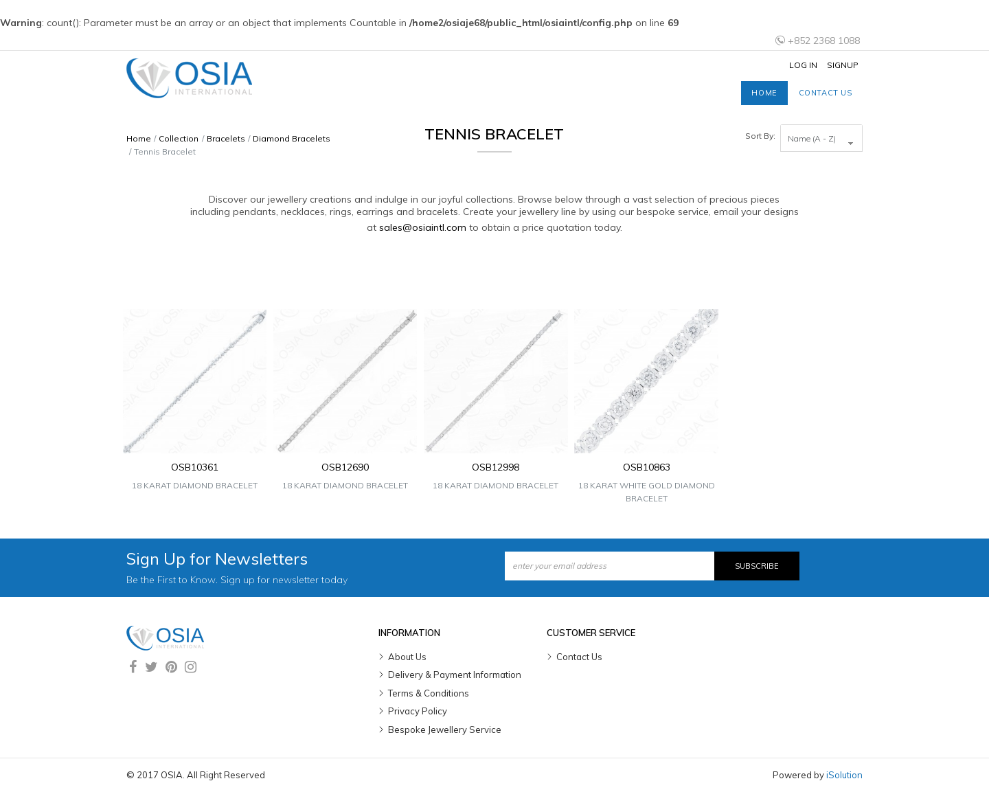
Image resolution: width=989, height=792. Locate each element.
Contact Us (579, 656)
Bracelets (226, 138)
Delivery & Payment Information (454, 674)
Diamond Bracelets (291, 138)
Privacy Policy (417, 710)
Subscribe (757, 566)
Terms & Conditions (428, 693)
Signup (843, 65)
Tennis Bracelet (165, 151)
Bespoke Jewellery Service (444, 729)
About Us (407, 656)
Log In (803, 65)
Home (764, 93)
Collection (178, 138)
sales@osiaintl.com (422, 227)
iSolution (844, 774)
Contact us (825, 93)
